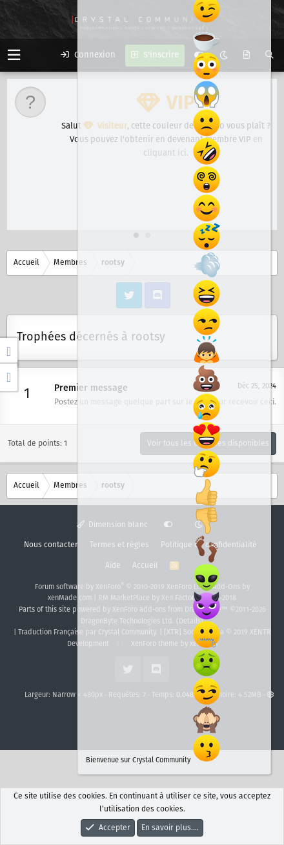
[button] (14, 55)
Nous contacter (51, 545)
